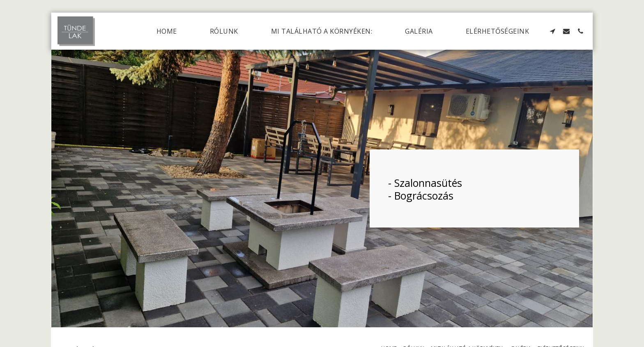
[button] (552, 31)
